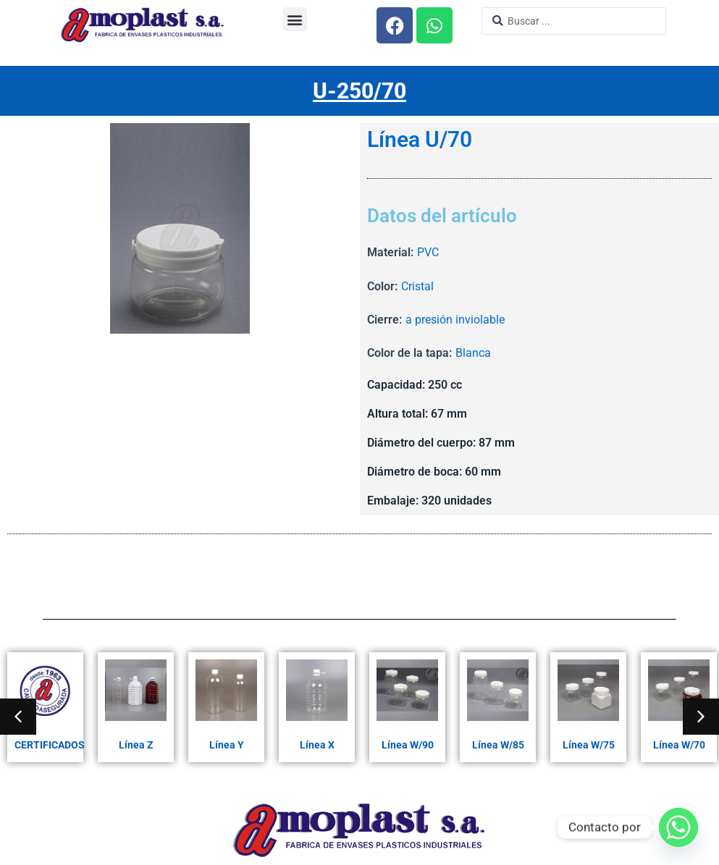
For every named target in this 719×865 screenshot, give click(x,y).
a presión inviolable (455, 319)
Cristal (417, 286)
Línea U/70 (419, 139)
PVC (428, 252)
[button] (295, 19)
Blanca (473, 353)
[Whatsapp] (678, 827)
